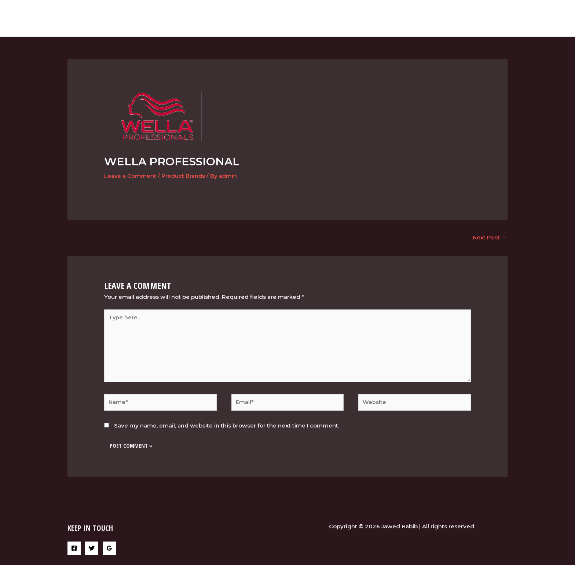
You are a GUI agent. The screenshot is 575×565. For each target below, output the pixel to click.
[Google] (109, 551)
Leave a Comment (130, 175)
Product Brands (184, 175)
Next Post (489, 237)
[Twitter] (91, 551)
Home (391, 18)
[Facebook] (74, 551)
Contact (489, 18)
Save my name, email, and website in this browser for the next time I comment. (226, 428)
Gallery (455, 18)
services (422, 18)
